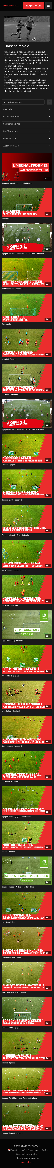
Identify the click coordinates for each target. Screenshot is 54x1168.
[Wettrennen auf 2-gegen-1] (27, 288)
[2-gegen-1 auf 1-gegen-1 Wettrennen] (27, 816)
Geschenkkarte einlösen (27, 1158)
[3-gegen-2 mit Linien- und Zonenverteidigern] (27, 1098)
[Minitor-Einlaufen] (27, 851)
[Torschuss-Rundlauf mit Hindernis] (27, 535)
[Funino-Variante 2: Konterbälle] (27, 992)
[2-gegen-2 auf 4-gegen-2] (27, 500)
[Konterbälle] (27, 324)
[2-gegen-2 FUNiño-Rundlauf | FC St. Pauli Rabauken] (27, 253)
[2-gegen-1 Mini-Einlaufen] (27, 957)
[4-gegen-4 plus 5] (27, 1062)
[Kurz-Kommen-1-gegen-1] (27, 746)
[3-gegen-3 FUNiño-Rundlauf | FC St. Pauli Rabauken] (27, 429)
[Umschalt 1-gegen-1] (27, 394)
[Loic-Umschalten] (27, 922)
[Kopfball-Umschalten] (27, 605)
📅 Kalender (13, 1150)
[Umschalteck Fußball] (27, 781)
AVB (23, 1150)
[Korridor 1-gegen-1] (27, 464)
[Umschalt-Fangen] (27, 359)
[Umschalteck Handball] (27, 711)
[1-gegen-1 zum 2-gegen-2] (27, 1133)
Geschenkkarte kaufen (26, 1154)
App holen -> (27, 1162)
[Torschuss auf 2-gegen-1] (27, 1027)
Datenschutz (34, 1150)
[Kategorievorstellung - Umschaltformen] (27, 183)
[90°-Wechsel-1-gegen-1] (27, 570)
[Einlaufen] (27, 218)
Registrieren (33, 5)
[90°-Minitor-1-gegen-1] (27, 676)
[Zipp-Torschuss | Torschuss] (27, 640)
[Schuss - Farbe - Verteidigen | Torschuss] (27, 887)
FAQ (44, 1150)
